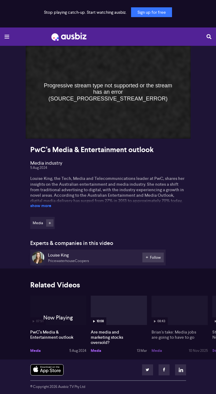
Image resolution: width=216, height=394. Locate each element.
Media (35, 350)
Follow (49, 223)
